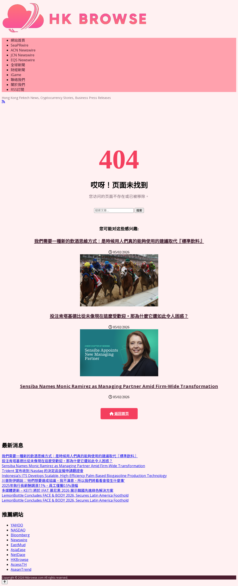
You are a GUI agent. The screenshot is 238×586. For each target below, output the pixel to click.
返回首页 (119, 414)
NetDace (18, 554)
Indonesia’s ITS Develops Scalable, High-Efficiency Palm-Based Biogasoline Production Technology (84, 475)
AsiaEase (18, 549)
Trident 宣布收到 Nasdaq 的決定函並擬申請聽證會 (42, 470)
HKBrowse (19, 559)
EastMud (18, 544)
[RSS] (3, 102)
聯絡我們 (18, 79)
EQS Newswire (23, 60)
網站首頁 (18, 40)
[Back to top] (5, 582)
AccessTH (19, 564)
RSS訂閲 (17, 89)
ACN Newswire (23, 50)
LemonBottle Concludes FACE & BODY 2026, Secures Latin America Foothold (65, 495)
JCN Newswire (22, 55)
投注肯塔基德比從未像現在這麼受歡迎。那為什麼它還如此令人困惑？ (119, 316)
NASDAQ (18, 530)
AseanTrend (21, 569)
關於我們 (18, 84)
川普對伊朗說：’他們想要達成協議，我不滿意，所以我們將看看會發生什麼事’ (63, 480)
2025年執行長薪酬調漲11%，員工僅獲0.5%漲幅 (40, 485)
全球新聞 (18, 64)
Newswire (19, 539)
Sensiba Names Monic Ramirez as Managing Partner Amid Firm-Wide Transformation (119, 386)
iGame (16, 74)
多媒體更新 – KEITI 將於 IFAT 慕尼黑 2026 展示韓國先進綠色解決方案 (57, 490)
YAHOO (17, 525)
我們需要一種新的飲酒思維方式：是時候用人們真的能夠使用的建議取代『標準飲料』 (119, 241)
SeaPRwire (19, 45)
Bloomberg (20, 535)
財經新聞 (18, 69)
